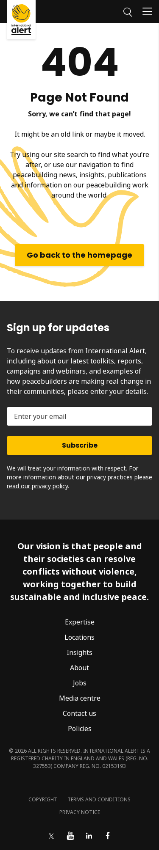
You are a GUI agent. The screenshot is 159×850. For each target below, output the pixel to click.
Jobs (79, 683)
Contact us (79, 713)
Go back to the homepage (79, 255)
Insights (79, 652)
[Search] (127, 11)
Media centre (79, 698)
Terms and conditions (99, 799)
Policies (80, 728)
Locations (79, 637)
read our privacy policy (37, 486)
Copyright (42, 799)
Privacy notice (79, 812)
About (79, 667)
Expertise (80, 622)
